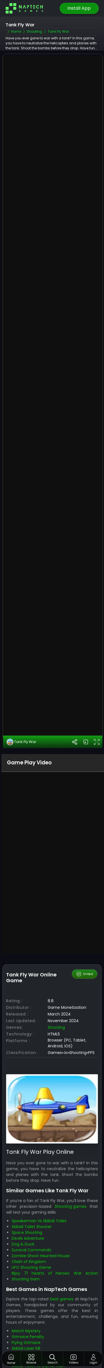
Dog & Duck (23, 1224)
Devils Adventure (28, 1218)
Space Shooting (27, 1212)
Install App (79, 8)
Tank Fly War (21, 722)
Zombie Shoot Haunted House (41, 1236)
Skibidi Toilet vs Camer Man (38, 1346)
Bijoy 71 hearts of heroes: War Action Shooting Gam (55, 1256)
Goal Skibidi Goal (27, 1334)
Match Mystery (26, 1311)
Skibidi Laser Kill (26, 1328)
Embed (84, 954)
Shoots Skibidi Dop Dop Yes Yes (42, 1340)
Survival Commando (31, 1230)
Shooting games (71, 1186)
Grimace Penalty (28, 1317)
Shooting (56, 1007)
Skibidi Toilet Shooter (32, 1206)
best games (61, 1279)
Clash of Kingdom (29, 1241)
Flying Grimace (26, 1323)
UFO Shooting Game (31, 1247)
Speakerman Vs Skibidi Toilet (39, 1201)
